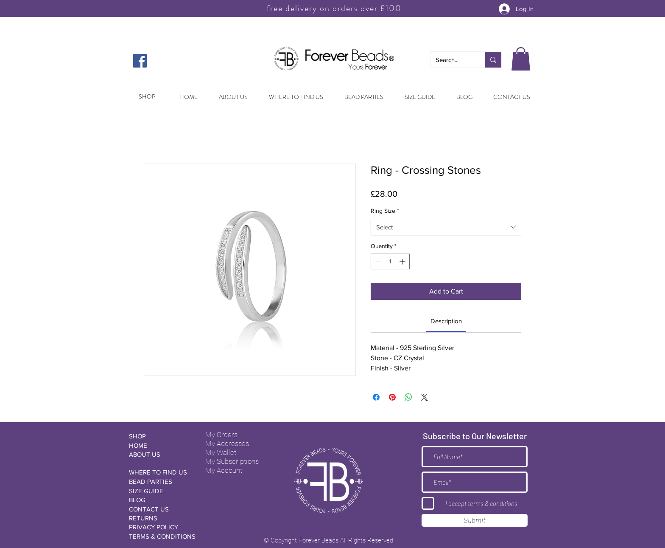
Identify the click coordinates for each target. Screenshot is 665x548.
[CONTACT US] (159, 509)
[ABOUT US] (159, 454)
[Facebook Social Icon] (140, 61)
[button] (521, 59)
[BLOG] (159, 499)
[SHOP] (159, 436)
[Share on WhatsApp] (408, 397)
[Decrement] (377, 261)
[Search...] (451, 60)
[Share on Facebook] (376, 397)
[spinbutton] (390, 261)
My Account (223, 470)
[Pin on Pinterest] (392, 397)
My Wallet (220, 452)
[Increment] (403, 261)
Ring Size (385, 210)
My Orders (221, 434)
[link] (446, 321)
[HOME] (159, 445)
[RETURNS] (159, 518)
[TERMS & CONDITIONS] (162, 536)
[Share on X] (424, 397)
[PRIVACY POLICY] (159, 527)
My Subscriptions (232, 461)
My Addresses (227, 443)
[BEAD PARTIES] (159, 481)
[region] (146, 92)
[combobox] (446, 227)
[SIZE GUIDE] (159, 490)
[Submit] (475, 520)
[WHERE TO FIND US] (159, 472)
